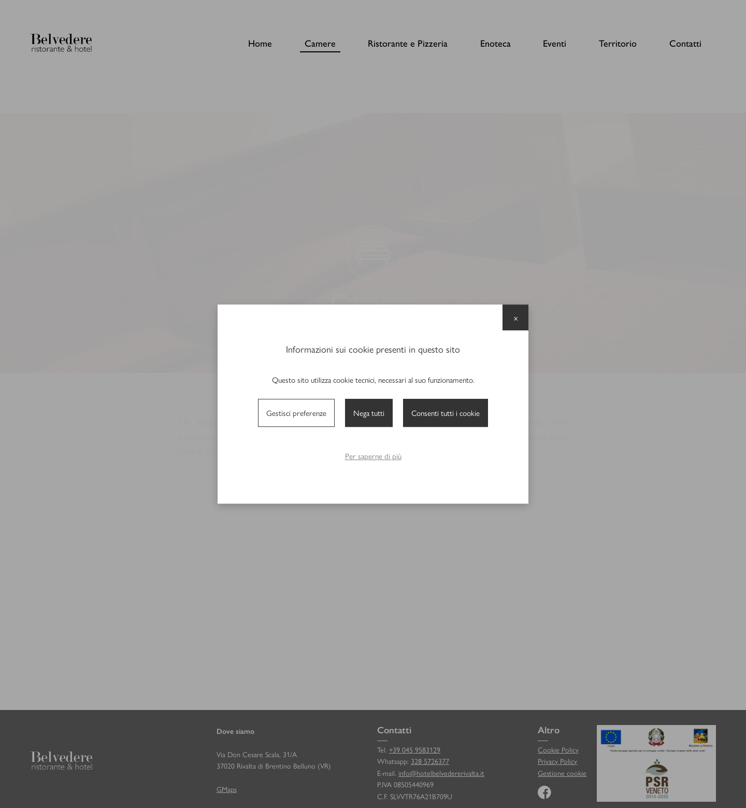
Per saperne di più (373, 455)
